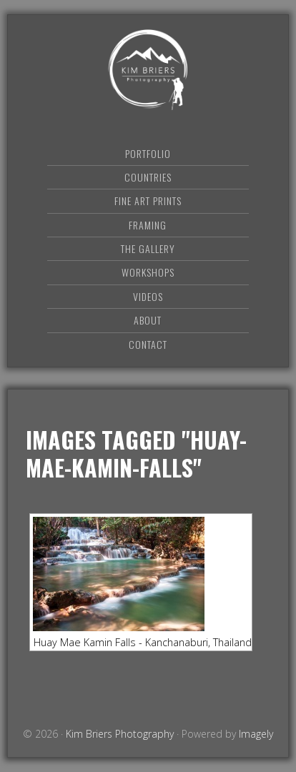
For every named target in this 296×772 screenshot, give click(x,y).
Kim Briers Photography (148, 69)
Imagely (256, 734)
